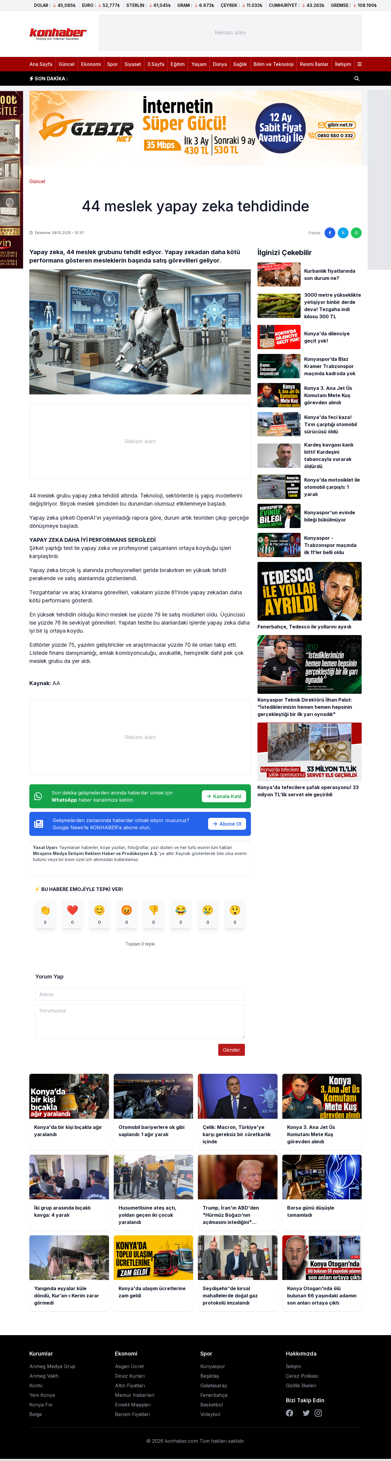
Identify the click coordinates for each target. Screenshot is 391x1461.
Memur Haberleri (134, 1397)
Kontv (36, 1388)
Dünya (220, 64)
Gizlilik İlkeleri (301, 1388)
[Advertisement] (230, 33)
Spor (112, 64)
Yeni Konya (42, 1397)
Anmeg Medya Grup (52, 1368)
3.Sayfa (155, 64)
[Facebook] (289, 1415)
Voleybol (210, 1416)
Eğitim (178, 64)
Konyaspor (212, 1368)
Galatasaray (213, 1388)
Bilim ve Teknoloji (274, 64)
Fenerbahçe (214, 1397)
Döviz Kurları (130, 1378)
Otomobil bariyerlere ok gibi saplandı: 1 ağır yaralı (135, 78)
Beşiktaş (209, 1378)
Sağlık (240, 64)
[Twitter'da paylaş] (343, 232)
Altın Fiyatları (130, 1388)
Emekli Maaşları (133, 1407)
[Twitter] (306, 1415)
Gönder (231, 1052)
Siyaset (133, 64)
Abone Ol (227, 824)
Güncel (67, 64)
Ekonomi (91, 64)
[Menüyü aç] (359, 64)
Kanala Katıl (224, 796)
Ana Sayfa (40, 64)
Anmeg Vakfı (43, 1378)
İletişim (343, 64)
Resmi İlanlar (314, 64)
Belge (35, 1416)
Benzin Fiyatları (132, 1416)
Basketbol (211, 1407)
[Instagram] (318, 1415)
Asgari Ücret (129, 1368)
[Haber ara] (357, 79)
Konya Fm (40, 1407)
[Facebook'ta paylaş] (330, 232)
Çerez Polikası (302, 1378)
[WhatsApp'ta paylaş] (356, 232)
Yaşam (199, 64)
